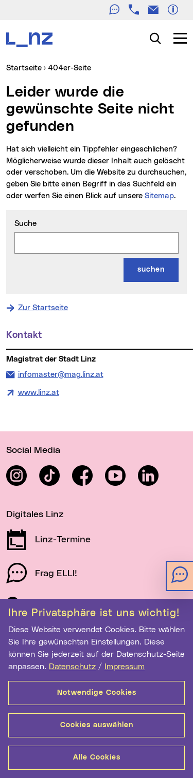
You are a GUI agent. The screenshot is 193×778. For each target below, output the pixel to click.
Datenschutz (72, 666)
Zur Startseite (43, 308)
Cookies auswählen (96, 725)
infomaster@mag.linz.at (60, 373)
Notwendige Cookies (96, 692)
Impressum (124, 666)
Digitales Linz (35, 514)
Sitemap (159, 196)
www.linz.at (38, 392)
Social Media (33, 450)
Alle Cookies (96, 757)
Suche (25, 223)
